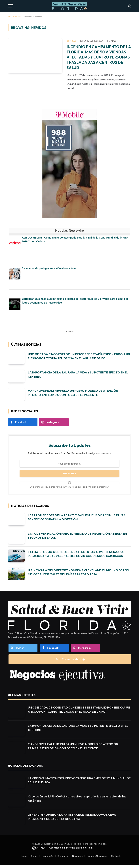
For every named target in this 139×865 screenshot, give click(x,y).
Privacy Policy (89, 486)
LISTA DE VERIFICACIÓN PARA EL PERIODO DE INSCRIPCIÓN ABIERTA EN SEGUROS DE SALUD (77, 536)
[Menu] (10, 6)
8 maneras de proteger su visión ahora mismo (49, 268)
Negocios (77, 855)
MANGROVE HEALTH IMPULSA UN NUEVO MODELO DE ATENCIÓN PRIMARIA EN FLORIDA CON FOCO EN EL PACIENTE (73, 393)
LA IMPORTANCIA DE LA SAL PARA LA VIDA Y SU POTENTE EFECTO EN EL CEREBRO (78, 374)
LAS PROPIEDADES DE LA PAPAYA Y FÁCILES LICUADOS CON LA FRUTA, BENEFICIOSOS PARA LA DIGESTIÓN (77, 517)
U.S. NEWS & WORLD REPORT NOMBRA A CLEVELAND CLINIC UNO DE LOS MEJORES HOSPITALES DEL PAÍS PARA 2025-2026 (78, 572)
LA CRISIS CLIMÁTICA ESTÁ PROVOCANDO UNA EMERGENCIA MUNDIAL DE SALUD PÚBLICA (79, 780)
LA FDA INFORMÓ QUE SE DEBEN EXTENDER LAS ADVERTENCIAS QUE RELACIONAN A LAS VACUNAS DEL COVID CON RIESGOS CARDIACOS (76, 554)
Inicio (24, 855)
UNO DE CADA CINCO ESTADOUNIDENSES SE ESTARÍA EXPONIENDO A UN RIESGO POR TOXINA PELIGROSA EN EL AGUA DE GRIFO (79, 356)
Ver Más (69, 331)
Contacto (116, 855)
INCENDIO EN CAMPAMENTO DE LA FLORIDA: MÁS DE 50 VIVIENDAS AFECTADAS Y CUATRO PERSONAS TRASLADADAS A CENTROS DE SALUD (99, 57)
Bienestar (63, 855)
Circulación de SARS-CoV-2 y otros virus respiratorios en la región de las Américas (77, 798)
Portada (28, 16)
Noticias (71, 41)
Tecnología (47, 855)
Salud (34, 855)
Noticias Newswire (97, 855)
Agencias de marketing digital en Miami (71, 847)
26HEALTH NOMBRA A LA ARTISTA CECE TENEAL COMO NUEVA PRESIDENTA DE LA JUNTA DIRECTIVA (72, 817)
